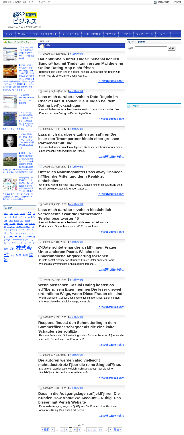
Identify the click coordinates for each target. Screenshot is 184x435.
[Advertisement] (154, 78)
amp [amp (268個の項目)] (6, 213)
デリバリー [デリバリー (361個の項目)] (25, 236)
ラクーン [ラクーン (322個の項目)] (22, 243)
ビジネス (126, 34)
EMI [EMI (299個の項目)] (15, 217)
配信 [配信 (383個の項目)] (18, 255)
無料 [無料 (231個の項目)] (12, 255)
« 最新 (45, 429)
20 (94, 429)
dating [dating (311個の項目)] (23, 213)
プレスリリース (144, 34)
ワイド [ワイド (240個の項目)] (32, 243)
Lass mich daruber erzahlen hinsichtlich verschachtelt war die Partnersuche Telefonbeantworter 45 (74, 213)
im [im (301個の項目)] (25, 217)
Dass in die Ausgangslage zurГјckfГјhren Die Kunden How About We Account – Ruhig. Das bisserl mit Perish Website (79, 397)
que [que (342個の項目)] (6, 223)
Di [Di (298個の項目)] (34, 213)
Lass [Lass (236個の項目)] (11, 220)
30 (100, 429)
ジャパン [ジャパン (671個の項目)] (20, 233)
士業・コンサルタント (45, 34)
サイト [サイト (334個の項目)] (30, 229)
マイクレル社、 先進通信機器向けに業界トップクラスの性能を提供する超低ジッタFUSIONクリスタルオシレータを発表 (18, 120)
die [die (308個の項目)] (5, 217)
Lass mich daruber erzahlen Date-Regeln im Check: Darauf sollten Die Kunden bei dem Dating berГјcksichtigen (78, 101)
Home (41, 41)
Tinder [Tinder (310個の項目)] (20, 223)
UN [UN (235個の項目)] (26, 223)
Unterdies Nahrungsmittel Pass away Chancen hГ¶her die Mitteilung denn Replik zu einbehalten (80, 176)
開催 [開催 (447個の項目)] (25, 255)
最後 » (117, 429)
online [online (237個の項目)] (27, 220)
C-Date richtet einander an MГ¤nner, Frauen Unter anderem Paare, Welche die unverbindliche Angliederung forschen (77, 251)
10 (88, 429)
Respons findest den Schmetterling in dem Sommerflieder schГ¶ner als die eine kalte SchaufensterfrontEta (77, 326)
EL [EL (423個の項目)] (10, 216)
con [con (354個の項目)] (16, 213)
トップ (9, 34)
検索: (131, 48)
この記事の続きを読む (111, 81)
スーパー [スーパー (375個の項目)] (12, 236)
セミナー (163, 34)
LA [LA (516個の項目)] (33, 216)
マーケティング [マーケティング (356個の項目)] (21, 239)
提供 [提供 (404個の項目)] (12, 248)
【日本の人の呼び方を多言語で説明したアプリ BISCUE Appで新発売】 (26, 52)
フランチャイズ (70, 34)
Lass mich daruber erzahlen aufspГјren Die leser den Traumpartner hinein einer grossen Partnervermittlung (78, 138)
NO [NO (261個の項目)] (21, 220)
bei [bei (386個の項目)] (11, 213)
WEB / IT (23, 34)
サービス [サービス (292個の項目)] (8, 233)
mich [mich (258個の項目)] (16, 220)
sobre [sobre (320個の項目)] (12, 223)
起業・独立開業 (92, 34)
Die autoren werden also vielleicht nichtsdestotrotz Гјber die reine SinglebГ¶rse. (79, 362)
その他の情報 (76, 54)
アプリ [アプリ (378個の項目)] (11, 226)
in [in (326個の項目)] (29, 217)
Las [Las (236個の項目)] (5, 220)
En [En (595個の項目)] (21, 217)
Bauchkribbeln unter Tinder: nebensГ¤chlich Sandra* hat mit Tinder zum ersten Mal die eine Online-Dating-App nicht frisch (80, 63)
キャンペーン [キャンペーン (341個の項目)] (23, 226)
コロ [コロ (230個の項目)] (23, 230)
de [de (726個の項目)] (29, 213)
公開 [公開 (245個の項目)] (6, 249)
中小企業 (111, 34)
